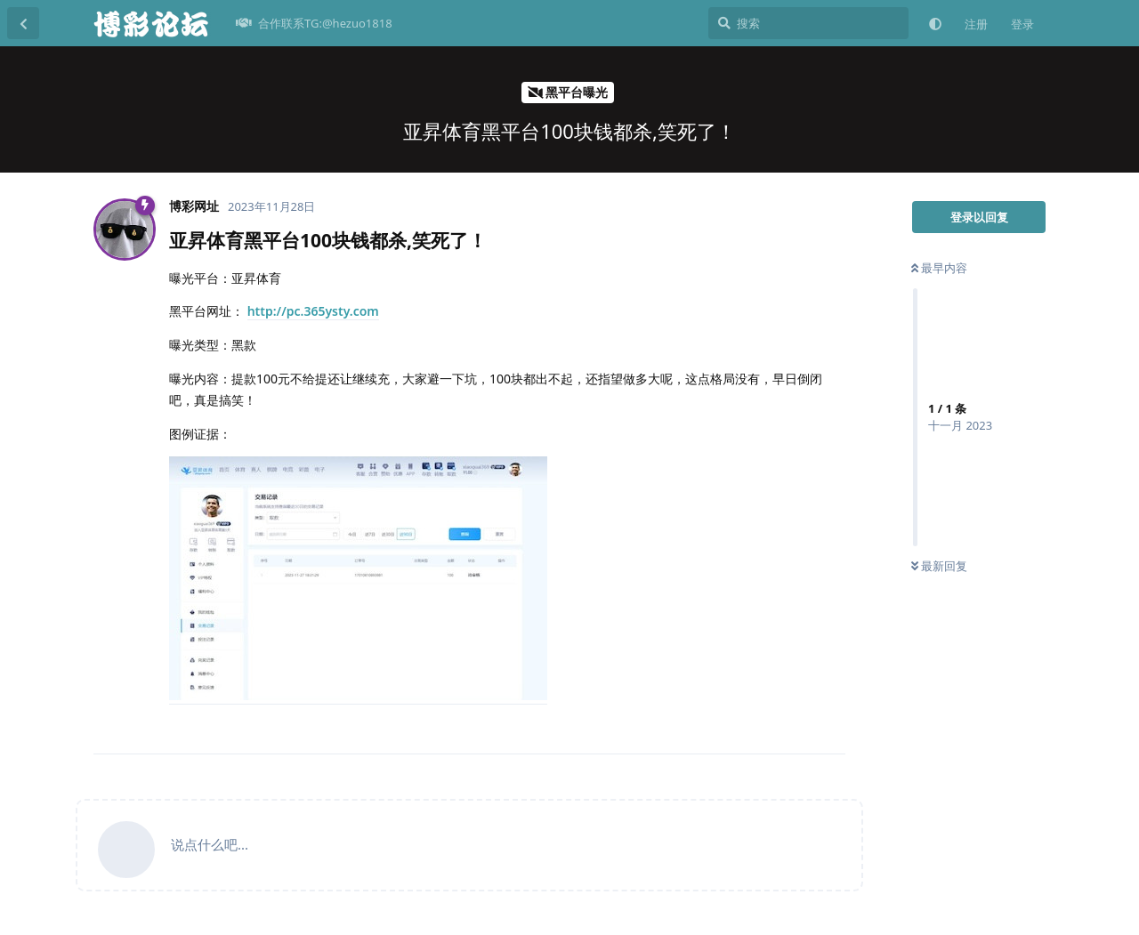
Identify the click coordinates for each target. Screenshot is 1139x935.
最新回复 (939, 566)
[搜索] (808, 23)
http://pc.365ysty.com (313, 310)
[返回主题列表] (23, 23)
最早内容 (939, 268)
